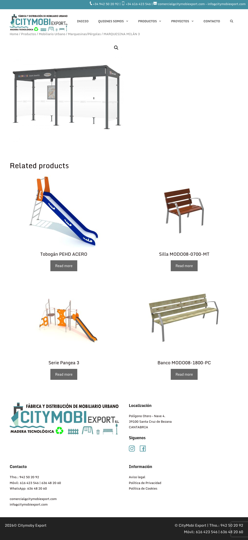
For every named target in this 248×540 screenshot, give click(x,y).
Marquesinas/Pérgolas (84, 34)
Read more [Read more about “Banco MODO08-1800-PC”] (184, 374)
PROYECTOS (185, 21)
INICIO (83, 21)
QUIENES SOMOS (115, 21)
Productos (152, 21)
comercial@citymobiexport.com (33, 498)
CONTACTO (211, 21)
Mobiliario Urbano (52, 34)
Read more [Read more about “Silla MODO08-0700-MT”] (184, 266)
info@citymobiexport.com (29, 504)
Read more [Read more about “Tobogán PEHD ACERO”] (63, 266)
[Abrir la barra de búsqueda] (231, 21)
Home (14, 34)
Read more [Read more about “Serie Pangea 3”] (63, 374)
